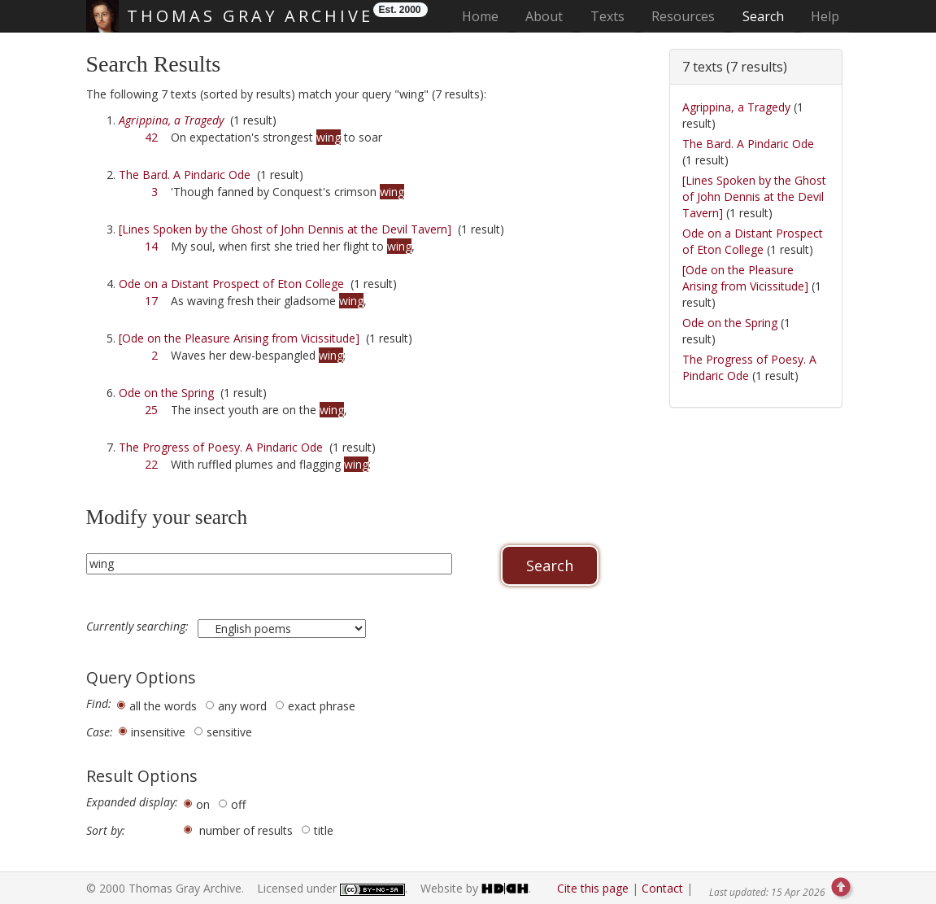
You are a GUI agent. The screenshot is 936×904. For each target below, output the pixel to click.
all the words (163, 706)
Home (485, 16)
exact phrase (321, 706)
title (323, 830)
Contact (662, 888)
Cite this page (593, 888)
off (238, 804)
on (203, 804)
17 (151, 300)
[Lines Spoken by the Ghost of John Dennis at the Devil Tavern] (285, 229)
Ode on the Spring (166, 392)
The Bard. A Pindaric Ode (184, 174)
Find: (98, 704)
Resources (683, 16)
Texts (607, 16)
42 (151, 137)
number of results (246, 830)
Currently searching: (139, 626)
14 (151, 246)
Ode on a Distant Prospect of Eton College (231, 283)
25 (151, 409)
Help (825, 16)
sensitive (229, 732)
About (544, 16)
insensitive (158, 732)
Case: (99, 732)
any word (242, 706)
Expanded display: (132, 802)
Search (763, 16)
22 (151, 464)
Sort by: (105, 830)
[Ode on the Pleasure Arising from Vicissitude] (239, 338)
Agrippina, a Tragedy (736, 107)
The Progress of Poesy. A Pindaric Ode (221, 447)
